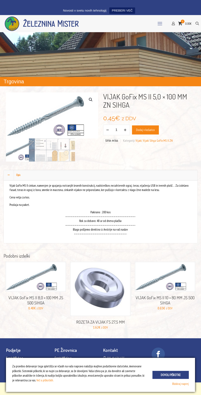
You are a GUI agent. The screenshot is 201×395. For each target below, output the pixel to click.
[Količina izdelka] (116, 130)
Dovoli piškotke (171, 375)
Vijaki (139, 141)
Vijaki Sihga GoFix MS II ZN (158, 141)
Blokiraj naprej (180, 384)
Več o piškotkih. (45, 380)
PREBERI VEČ (122, 10)
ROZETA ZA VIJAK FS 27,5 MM (100, 322)
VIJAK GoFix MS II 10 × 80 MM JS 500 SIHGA (165, 300)
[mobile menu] (159, 23)
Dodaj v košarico (145, 130)
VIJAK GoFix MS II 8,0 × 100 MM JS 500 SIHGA (35, 300)
